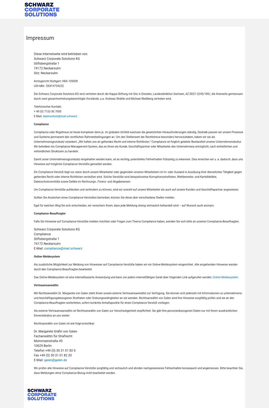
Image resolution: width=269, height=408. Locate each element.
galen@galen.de (55, 360)
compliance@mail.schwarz (63, 248)
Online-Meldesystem (225, 277)
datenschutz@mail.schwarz (60, 116)
